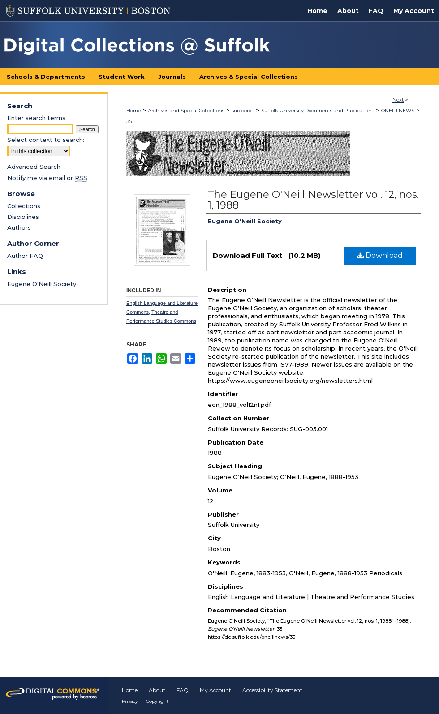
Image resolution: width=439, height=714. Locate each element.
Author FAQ (25, 255)
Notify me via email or (47, 177)
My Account (215, 690)
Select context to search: (45, 139)
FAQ (182, 690)
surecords (243, 110)
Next (398, 100)
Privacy (130, 701)
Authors (19, 227)
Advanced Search (33, 166)
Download (380, 255)
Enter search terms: (37, 117)
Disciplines (23, 216)
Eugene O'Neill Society (41, 283)
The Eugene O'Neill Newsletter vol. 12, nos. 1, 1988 (313, 199)
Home (133, 110)
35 (129, 121)
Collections (23, 205)
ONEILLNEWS (397, 110)
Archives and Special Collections (186, 110)
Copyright (157, 701)
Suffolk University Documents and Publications (317, 110)
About (157, 690)
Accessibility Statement (272, 690)
